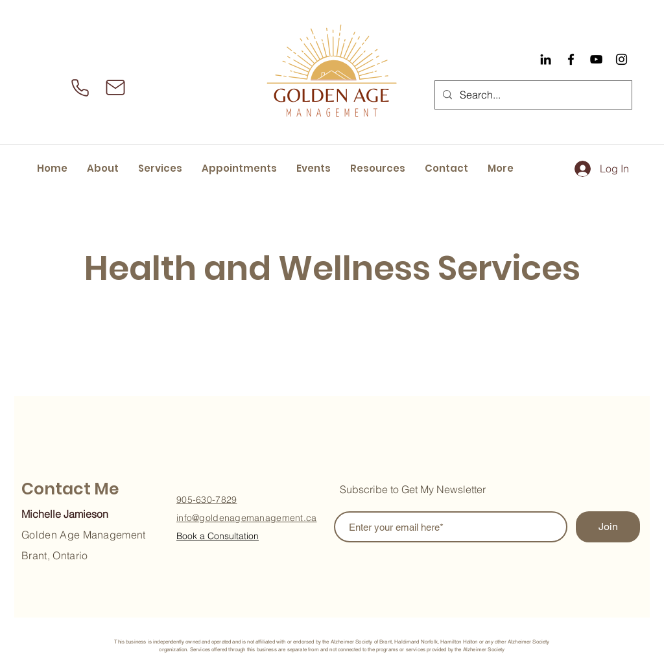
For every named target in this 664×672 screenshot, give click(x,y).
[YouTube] (596, 59)
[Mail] (115, 87)
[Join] (608, 526)
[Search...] (532, 95)
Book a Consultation (217, 536)
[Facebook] (570, 59)
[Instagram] (621, 59)
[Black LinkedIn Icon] (545, 59)
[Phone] (80, 87)
